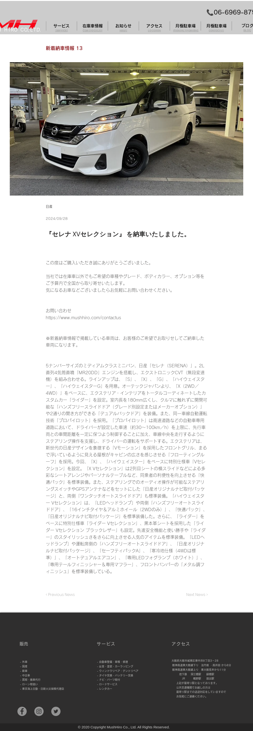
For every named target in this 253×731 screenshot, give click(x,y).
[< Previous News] (61, 595)
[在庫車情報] (92, 26)
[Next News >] (196, 595)
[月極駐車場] (185, 26)
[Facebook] (22, 711)
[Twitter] (56, 711)
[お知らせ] (123, 26)
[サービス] (61, 26)
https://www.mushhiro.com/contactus (83, 317)
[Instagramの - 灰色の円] (39, 711)
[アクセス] (154, 26)
